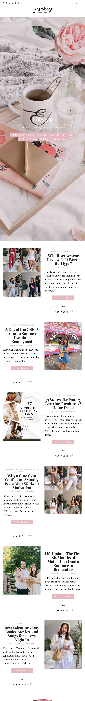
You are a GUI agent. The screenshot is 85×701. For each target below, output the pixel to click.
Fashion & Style (56, 251)
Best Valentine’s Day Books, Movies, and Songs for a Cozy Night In (21, 633)
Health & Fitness (28, 139)
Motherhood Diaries (23, 134)
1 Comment (29, 345)
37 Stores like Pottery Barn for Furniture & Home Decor (63, 403)
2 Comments (29, 644)
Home (70, 134)
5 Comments (71, 574)
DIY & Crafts (59, 139)
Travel (60, 134)
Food (51, 134)
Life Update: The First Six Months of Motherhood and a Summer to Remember (63, 561)
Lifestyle (13, 325)
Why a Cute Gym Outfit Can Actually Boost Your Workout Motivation (22, 481)
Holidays (44, 139)
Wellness (41, 134)
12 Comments (29, 492)
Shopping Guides (70, 395)
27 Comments (70, 412)
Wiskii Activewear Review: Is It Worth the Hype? (63, 259)
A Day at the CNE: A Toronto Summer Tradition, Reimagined (22, 335)
